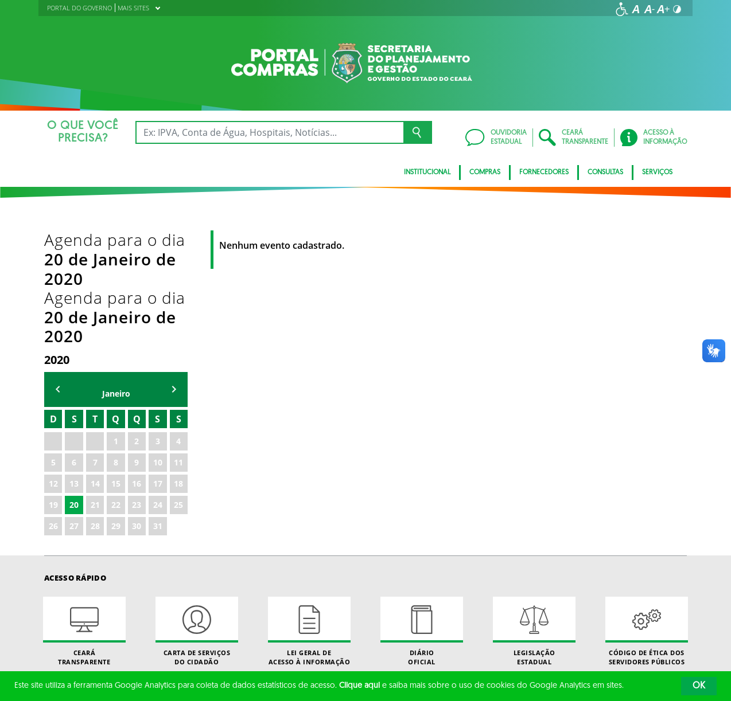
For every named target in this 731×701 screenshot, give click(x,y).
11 (178, 347)
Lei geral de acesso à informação (309, 515)
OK (699, 686)
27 (74, 410)
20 (74, 389)
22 (115, 389)
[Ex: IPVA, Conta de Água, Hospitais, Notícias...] (269, 132)
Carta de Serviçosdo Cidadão (196, 515)
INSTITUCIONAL (427, 172)
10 (157, 347)
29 (115, 410)
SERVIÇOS (657, 172)
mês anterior (58, 273)
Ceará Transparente (84, 515)
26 (53, 410)
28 (95, 410)
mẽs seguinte (174, 273)
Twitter (467, 627)
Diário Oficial (421, 515)
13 (74, 368)
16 (136, 368)
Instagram (449, 627)
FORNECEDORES (544, 172)
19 (53, 389)
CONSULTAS (605, 172)
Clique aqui (359, 686)
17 (157, 368)
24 (157, 389)
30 (136, 410)
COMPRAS (484, 172)
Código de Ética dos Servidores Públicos (646, 515)
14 (95, 368)
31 (157, 410)
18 (178, 368)
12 (53, 368)
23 (136, 389)
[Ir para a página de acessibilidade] (622, 9)
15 (115, 368)
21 (95, 389)
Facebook (431, 627)
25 (178, 389)
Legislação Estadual (534, 515)
